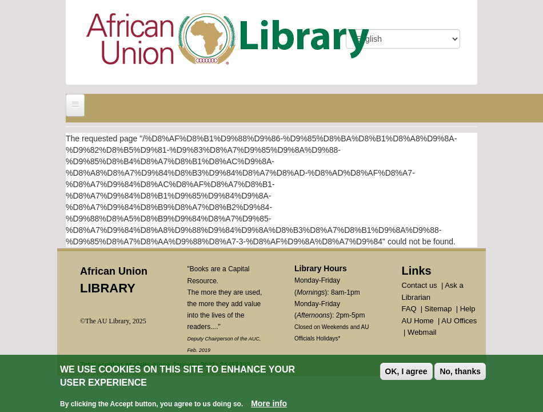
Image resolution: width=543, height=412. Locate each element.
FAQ (409, 308)
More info (269, 404)
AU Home (418, 320)
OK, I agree (406, 372)
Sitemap (438, 308)
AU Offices (459, 320)
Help (468, 308)
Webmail (422, 332)
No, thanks (460, 372)
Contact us (419, 285)
